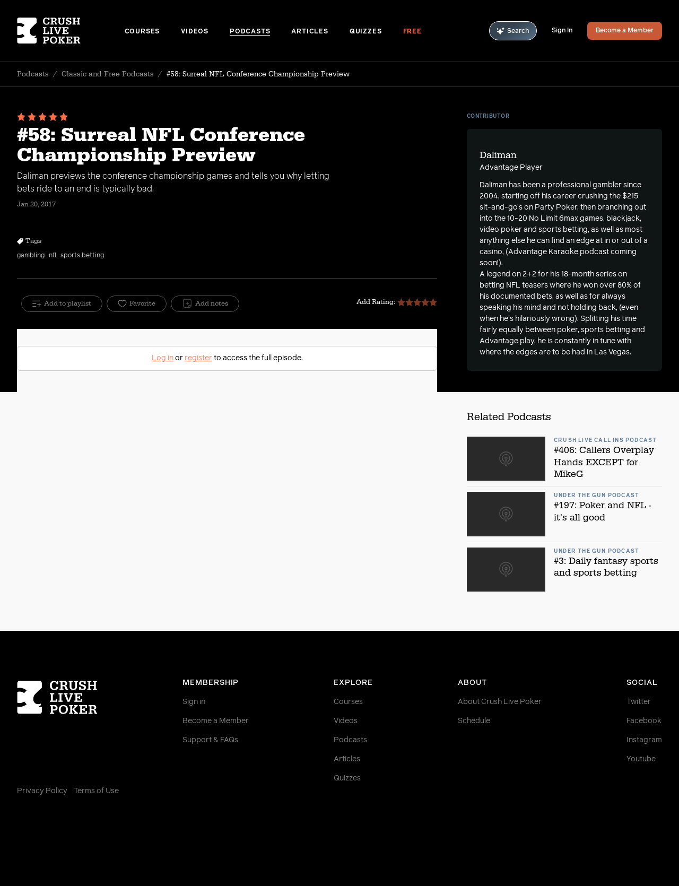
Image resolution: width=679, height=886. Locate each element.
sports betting (82, 256)
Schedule (474, 721)
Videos (194, 32)
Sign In (562, 31)
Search (513, 31)
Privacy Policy (42, 791)
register (198, 358)
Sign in (193, 702)
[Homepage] (71, 31)
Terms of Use (96, 791)
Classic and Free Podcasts (108, 74)
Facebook (643, 721)
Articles (309, 32)
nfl (52, 256)
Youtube (641, 759)
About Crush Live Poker (500, 702)
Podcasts (250, 32)
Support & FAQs (210, 740)
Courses (142, 32)
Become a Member (625, 31)
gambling (31, 256)
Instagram (644, 740)
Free (412, 32)
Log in (162, 358)
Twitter (638, 702)
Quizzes (366, 32)
